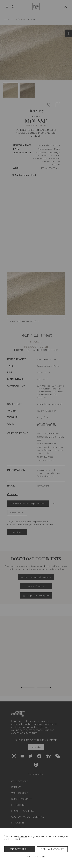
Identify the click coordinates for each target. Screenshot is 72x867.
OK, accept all (19, 849)
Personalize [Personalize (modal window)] (36, 856)
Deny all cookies (52, 849)
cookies (22, 836)
